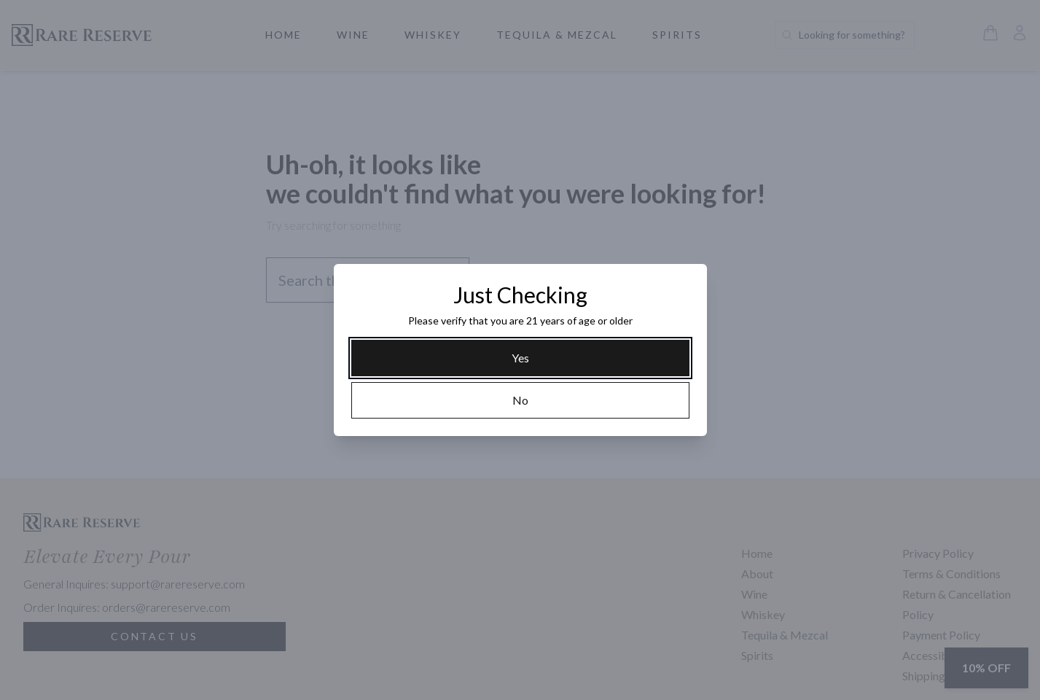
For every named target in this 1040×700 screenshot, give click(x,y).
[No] (520, 400)
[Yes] (520, 358)
